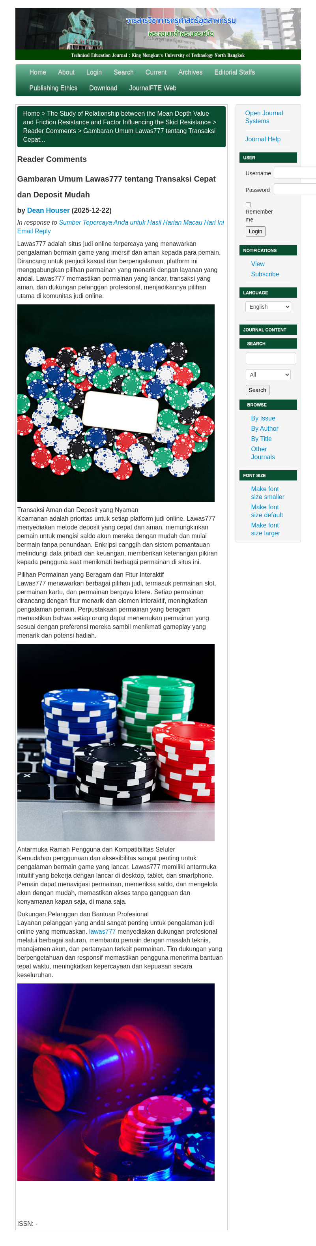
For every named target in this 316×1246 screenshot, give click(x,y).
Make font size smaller (267, 493)
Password (258, 190)
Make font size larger (265, 529)
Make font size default (267, 511)
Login (94, 72)
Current (156, 72)
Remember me (259, 215)
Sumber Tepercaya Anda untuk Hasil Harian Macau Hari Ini (141, 222)
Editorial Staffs (235, 72)
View (258, 264)
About (66, 72)
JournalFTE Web (153, 87)
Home (38, 72)
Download (103, 87)
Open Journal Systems (264, 117)
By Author (265, 428)
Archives (190, 72)
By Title (261, 438)
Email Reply (34, 231)
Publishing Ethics (54, 87)
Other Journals (263, 453)
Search (124, 72)
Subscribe (265, 274)
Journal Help (263, 139)
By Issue (263, 418)
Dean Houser (48, 210)
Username (258, 173)
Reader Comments (49, 131)
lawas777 (102, 931)
